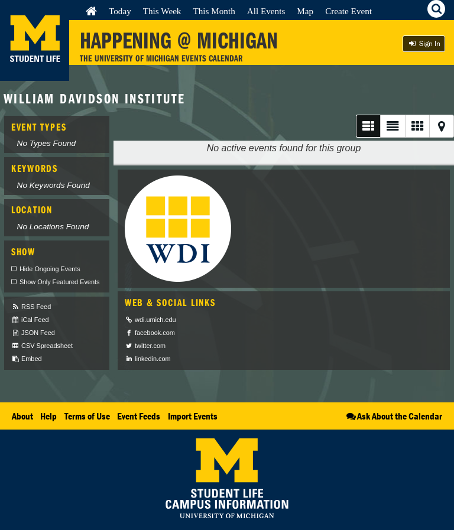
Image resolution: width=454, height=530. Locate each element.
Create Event (348, 11)
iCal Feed (30, 320)
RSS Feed (31, 307)
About (22, 416)
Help (48, 416)
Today (120, 11)
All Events (266, 11)
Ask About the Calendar (393, 416)
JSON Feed (33, 333)
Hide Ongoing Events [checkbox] (50, 268)
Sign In (423, 43)
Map (305, 11)
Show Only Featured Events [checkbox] (59, 281)
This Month (214, 11)
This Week (162, 11)
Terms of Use (87, 416)
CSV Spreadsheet (42, 346)
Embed (26, 359)
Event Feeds (138, 416)
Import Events (193, 416)
